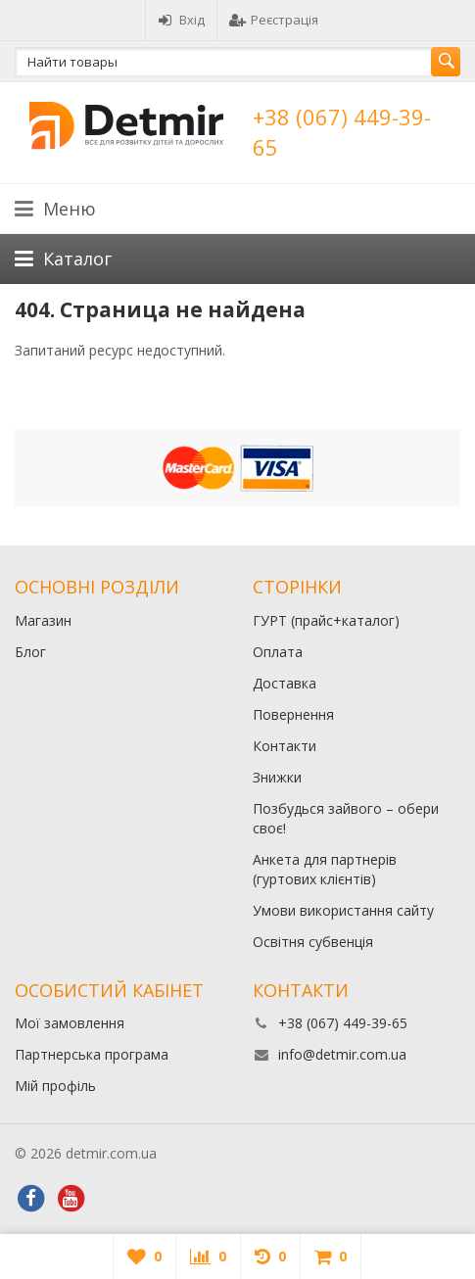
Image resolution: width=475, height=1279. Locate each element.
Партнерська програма (91, 1054)
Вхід (181, 19)
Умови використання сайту (343, 910)
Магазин (43, 620)
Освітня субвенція (313, 941)
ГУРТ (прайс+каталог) (326, 620)
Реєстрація (273, 19)
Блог (30, 651)
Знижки (277, 777)
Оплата (278, 651)
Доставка (284, 683)
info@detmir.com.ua (342, 1054)
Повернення (293, 714)
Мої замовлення (69, 1023)
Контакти (284, 745)
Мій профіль (55, 1085)
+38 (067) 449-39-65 (342, 1023)
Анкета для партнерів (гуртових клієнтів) (325, 869)
